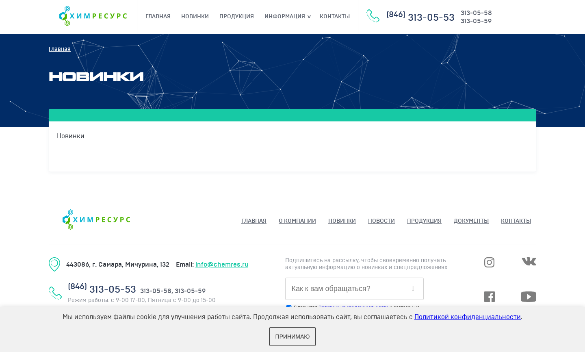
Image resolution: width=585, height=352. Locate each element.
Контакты (335, 17)
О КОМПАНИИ (297, 221)
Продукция (236, 17)
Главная (158, 17)
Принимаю (292, 336)
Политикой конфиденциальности (467, 317)
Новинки (195, 17)
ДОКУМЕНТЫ (471, 221)
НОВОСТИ (381, 221)
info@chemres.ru (221, 264)
